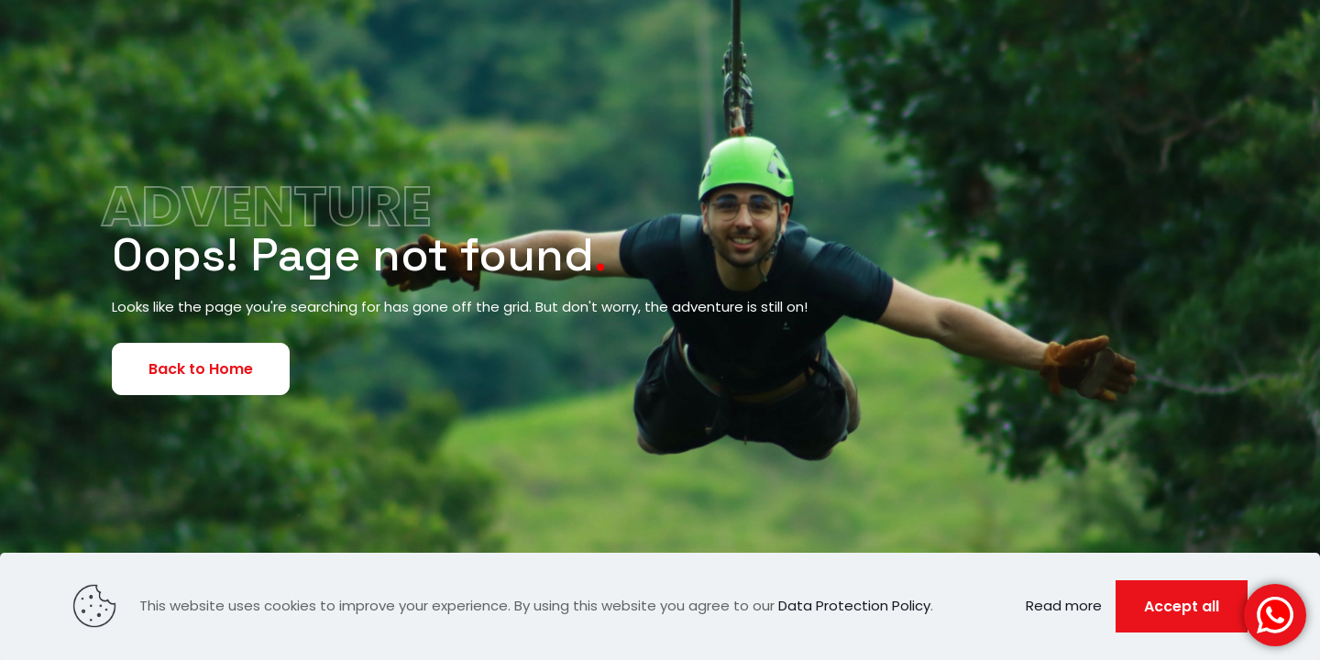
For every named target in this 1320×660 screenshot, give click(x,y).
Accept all (1181, 606)
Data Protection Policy (854, 605)
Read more (1064, 605)
